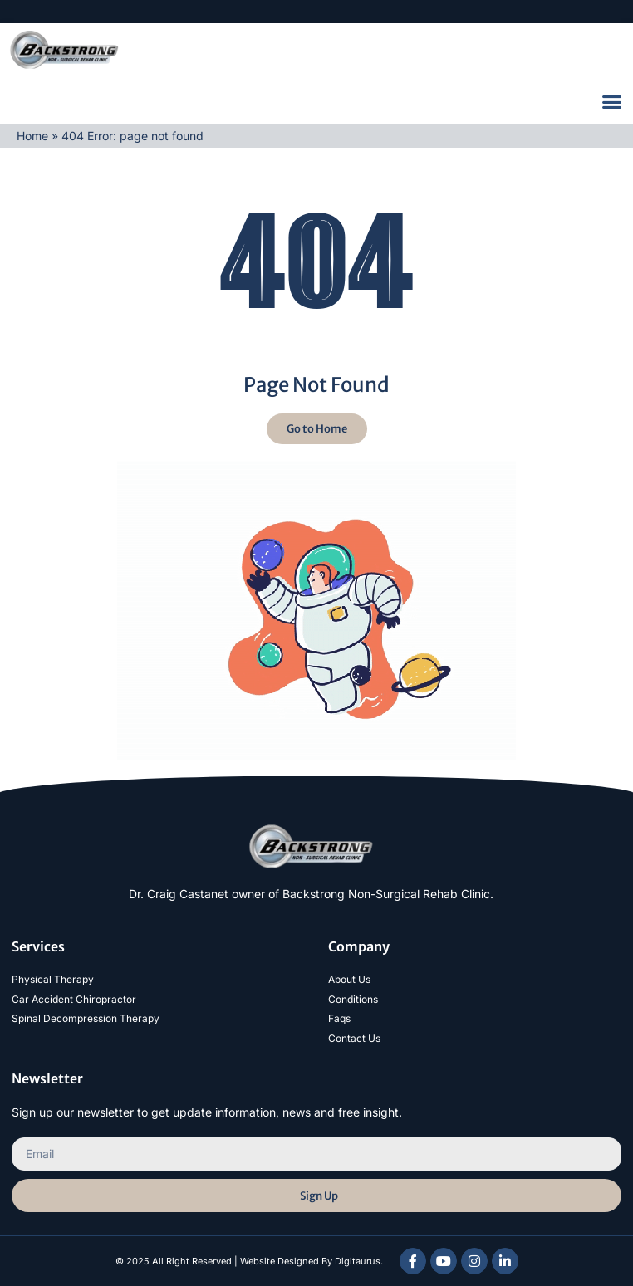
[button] (612, 102)
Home (32, 136)
